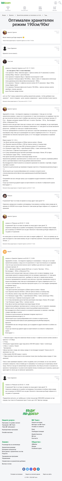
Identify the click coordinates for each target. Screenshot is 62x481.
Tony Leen (10, 61)
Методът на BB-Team (38, 424)
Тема (45, 15)
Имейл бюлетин (37, 434)
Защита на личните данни (32, 474)
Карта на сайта (47, 474)
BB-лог (34, 436)
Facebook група (37, 448)
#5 (58, 218)
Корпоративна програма (10, 429)
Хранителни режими (8, 447)
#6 (58, 253)
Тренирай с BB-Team (8, 425)
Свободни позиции (38, 431)
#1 (58, 50)
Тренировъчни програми (10, 456)
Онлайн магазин (7, 432)
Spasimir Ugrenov (12, 32)
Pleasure (10, 195)
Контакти (35, 438)
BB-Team (35, 420)
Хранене (11, 15)
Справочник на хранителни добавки (13, 461)
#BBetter (34, 444)
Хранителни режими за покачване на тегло (29, 15)
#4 (58, 197)
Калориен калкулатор (9, 449)
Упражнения (6, 458)
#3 (58, 111)
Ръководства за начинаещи (11, 444)
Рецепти (5, 453)
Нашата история (37, 422)
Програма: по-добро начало (11, 423)
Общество (36, 442)
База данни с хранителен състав (12, 451)
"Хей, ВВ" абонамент (8, 427)
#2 (58, 63)
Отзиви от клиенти (38, 426)
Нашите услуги (8, 420)
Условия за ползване (17, 474)
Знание (5, 442)
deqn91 (10, 251)
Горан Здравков (12, 48)
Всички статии (6, 464)
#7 (58, 380)
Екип (33, 429)
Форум (4, 15)
